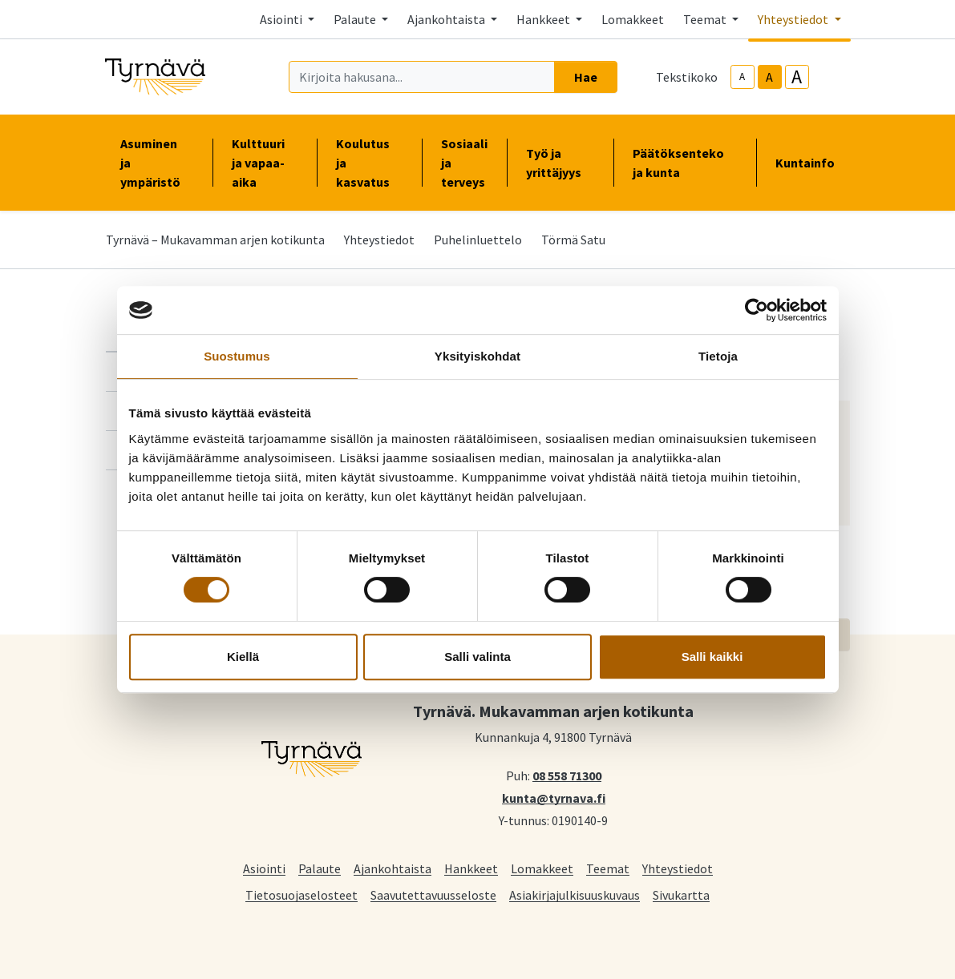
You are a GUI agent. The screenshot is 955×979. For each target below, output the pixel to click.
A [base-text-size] (769, 77)
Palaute (319, 868)
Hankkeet (471, 868)
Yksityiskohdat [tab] (477, 356)
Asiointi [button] (282, 19)
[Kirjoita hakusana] (422, 77)
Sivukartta (681, 894)
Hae (585, 77)
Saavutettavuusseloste (433, 894)
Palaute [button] (356, 19)
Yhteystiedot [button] (794, 19)
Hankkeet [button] (544, 19)
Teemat (607, 868)
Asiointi (264, 868)
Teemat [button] (706, 19)
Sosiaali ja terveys (464, 162)
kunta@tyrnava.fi (553, 797)
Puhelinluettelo (478, 240)
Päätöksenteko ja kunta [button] (685, 162)
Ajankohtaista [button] (447, 19)
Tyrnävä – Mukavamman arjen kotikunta (215, 240)
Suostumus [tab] (237, 356)
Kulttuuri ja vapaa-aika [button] (264, 162)
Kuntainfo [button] (811, 163)
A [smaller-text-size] (742, 76)
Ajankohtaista (392, 868)
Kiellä (243, 656)
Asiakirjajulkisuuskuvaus (574, 894)
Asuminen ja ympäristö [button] (156, 162)
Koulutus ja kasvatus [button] (369, 162)
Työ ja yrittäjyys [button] (560, 162)
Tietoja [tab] (718, 356)
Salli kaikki (712, 656)
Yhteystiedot (379, 240)
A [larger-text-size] (796, 77)
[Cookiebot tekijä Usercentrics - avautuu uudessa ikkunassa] (756, 310)
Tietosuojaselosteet (301, 894)
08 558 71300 (566, 774)
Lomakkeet (632, 19)
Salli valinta (477, 656)
